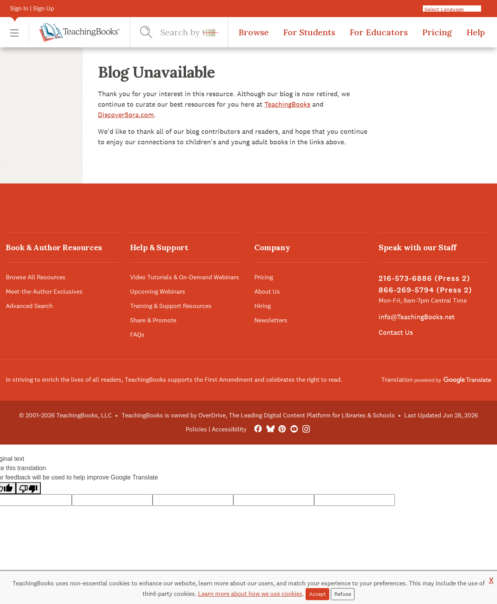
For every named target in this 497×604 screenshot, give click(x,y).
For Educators (378, 32)
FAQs (137, 335)
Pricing (437, 32)
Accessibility (229, 429)
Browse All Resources (36, 277)
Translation (436, 380)
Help (475, 32)
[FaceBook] (258, 429)
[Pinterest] (282, 429)
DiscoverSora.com (126, 114)
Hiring (262, 306)
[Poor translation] (28, 488)
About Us (267, 291)
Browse (253, 32)
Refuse (342, 593)
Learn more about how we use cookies (250, 594)
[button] (14, 32)
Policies (196, 429)
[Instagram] (306, 429)
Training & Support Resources (171, 306)
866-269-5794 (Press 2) (425, 290)
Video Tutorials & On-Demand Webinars (184, 277)
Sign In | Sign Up (32, 8)
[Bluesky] (270, 429)
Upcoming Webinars (157, 291)
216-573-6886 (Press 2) (424, 278)
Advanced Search (29, 306)
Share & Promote (153, 320)
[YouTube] (294, 429)
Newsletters (270, 320)
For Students (309, 32)
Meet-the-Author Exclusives (44, 291)
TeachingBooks (287, 104)
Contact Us (396, 332)
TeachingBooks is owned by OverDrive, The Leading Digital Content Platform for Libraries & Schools (258, 415)
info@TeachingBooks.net (417, 316)
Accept (317, 593)
